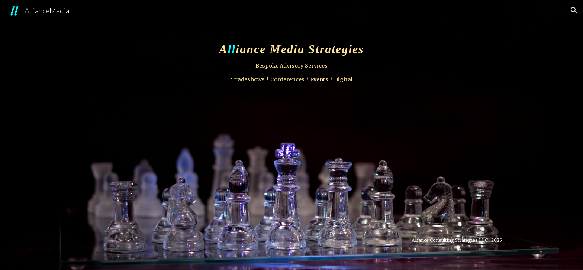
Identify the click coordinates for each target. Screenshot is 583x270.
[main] (291, 135)
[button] (574, 10)
